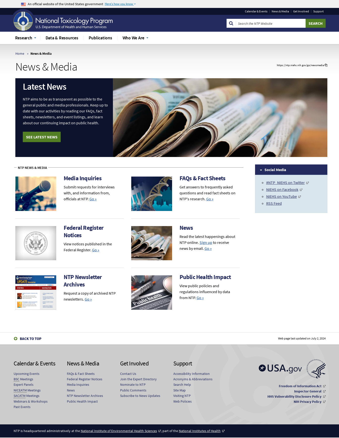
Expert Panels (23, 385)
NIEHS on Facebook (282, 189)
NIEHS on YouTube (281, 196)
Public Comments (133, 390)
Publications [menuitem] (100, 38)
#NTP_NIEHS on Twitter (285, 182)
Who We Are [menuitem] (134, 38)
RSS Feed (274, 203)
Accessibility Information (191, 374)
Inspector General (307, 391)
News (186, 228)
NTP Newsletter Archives (83, 280)
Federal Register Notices (84, 231)
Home (19, 53)
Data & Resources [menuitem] (62, 38)
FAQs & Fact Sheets (203, 178)
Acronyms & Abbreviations (192, 379)
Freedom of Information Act (300, 386)
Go (93, 198)
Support (318, 11)
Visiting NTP (182, 396)
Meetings (23, 379)
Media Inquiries (83, 178)
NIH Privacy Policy (307, 402)
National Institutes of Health (200, 431)
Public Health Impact (205, 277)
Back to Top (30, 338)
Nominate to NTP (133, 385)
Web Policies (182, 401)
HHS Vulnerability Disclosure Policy (294, 397)
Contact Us (128, 374)
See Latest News (41, 136)
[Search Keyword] (271, 23)
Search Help (182, 385)
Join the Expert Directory (138, 379)
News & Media (280, 11)
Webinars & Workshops (31, 401)
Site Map (179, 390)
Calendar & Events (256, 11)
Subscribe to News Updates (140, 396)
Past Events (22, 407)
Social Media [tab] (275, 169)
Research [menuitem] (23, 38)
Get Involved (301, 11)
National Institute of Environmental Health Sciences (119, 431)
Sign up (206, 242)
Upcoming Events (26, 374)
